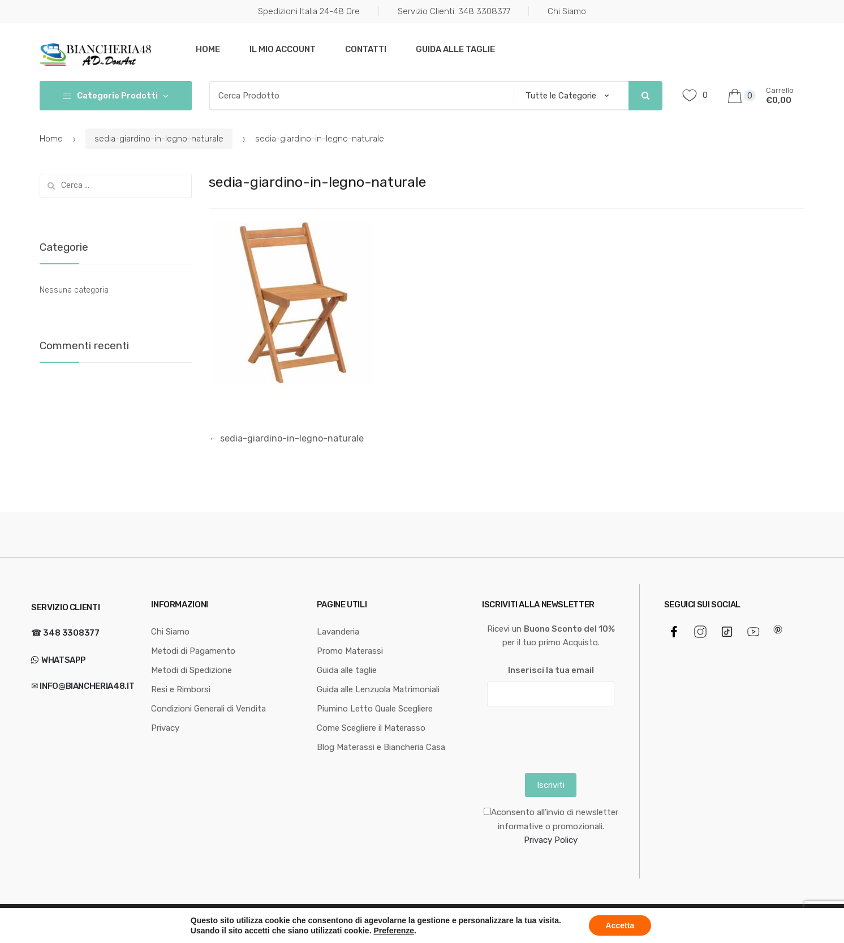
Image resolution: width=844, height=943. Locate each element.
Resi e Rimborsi (180, 689)
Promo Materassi (350, 651)
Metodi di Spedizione (191, 670)
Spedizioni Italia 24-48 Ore (309, 11)
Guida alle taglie (455, 49)
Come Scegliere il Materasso (371, 728)
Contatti (365, 49)
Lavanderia (338, 632)
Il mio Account (282, 49)
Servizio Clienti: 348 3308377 (454, 11)
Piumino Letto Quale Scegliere (375, 709)
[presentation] (568, 737)
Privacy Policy (551, 840)
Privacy (165, 728)
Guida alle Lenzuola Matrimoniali (378, 689)
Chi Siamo (567, 11)
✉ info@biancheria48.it (82, 686)
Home (208, 49)
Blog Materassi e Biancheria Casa (381, 747)
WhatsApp (63, 660)
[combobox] (357, 95)
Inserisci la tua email (551, 670)
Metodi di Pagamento (193, 651)
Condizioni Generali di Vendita (208, 709)
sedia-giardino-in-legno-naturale (158, 139)
